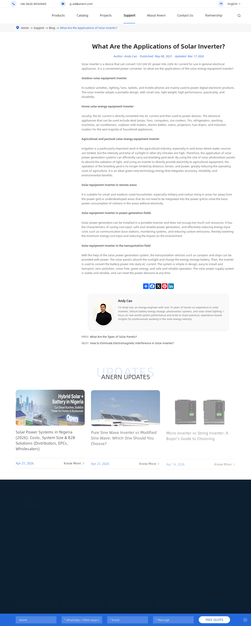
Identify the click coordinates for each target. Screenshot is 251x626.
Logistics (217, 558)
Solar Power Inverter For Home (140, 553)
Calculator (218, 576)
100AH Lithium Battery (178, 535)
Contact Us (185, 15)
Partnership (213, 15)
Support (129, 15)
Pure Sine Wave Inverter (136, 558)
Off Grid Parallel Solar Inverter (140, 518)
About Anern (156, 15)
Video (215, 524)
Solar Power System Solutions (140, 570)
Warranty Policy (221, 564)
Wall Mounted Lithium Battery (182, 512)
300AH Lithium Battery (178, 547)
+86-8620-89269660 (33, 4)
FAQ (214, 547)
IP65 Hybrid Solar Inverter (137, 530)
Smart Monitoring (222, 553)
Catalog (82, 15)
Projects (106, 15)
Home (25, 28)
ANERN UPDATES (125, 376)
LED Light (88, 524)
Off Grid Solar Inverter (135, 512)
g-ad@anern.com (81, 4)
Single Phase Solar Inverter (138, 541)
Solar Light (94, 499)
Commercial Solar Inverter (138, 547)
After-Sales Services (223, 570)
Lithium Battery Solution (179, 553)
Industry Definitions (223, 512)
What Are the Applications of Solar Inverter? (88, 28)
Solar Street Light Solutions (99, 530)
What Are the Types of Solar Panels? (113, 336)
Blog (52, 28)
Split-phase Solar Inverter (138, 524)
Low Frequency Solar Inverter (140, 535)
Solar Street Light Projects (98, 535)
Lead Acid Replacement (179, 524)
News (215, 530)
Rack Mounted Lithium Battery (183, 518)
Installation (219, 535)
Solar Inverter (136, 499)
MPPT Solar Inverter (134, 564)
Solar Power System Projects (139, 576)
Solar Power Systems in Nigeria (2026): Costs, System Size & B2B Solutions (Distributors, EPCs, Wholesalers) (45, 443)
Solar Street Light (93, 512)
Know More (74, 465)
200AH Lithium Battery (178, 541)
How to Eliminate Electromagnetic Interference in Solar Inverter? (132, 343)
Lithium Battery (179, 499)
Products (58, 15)
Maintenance (220, 541)
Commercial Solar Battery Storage (185, 530)
